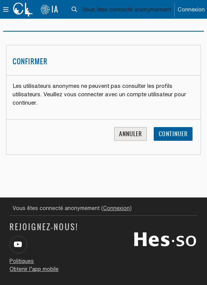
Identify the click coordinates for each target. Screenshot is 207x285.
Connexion (191, 9)
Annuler (130, 134)
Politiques (22, 261)
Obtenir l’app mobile (34, 269)
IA (49, 9)
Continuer (173, 134)
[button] (75, 9)
